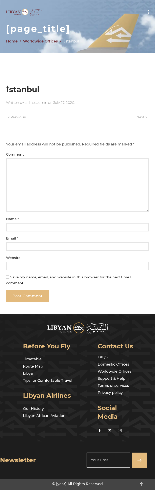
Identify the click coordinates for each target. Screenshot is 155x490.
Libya (28, 373)
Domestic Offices (113, 364)
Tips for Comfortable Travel (47, 380)
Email (12, 238)
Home (12, 41)
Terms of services (113, 385)
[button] (148, 12)
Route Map (33, 366)
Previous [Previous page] (17, 117)
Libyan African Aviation (44, 416)
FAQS (103, 357)
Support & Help (111, 378)
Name (12, 219)
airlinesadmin (36, 103)
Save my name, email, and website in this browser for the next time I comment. (68, 280)
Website (13, 258)
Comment (15, 154)
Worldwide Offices (40, 41)
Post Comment (28, 296)
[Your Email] (108, 460)
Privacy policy (110, 392)
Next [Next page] (141, 117)
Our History (33, 408)
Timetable (32, 359)
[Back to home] (24, 12)
